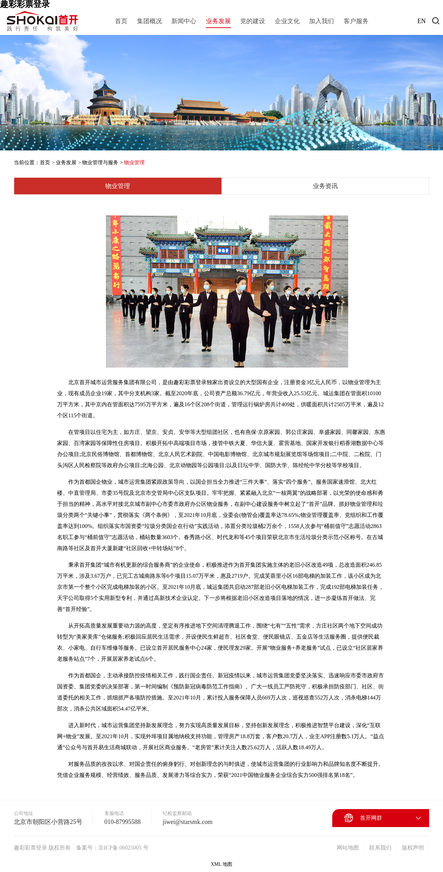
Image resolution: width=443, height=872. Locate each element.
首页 (45, 162)
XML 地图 (221, 864)
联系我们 (380, 848)
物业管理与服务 (100, 162)
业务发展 (66, 162)
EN (421, 21)
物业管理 (134, 162)
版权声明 (413, 848)
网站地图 (348, 848)
